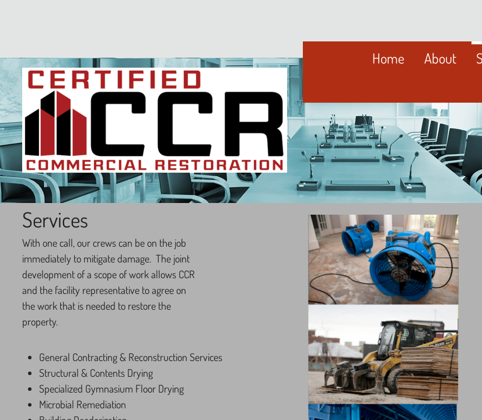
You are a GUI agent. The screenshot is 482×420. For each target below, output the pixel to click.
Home (388, 58)
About (440, 58)
